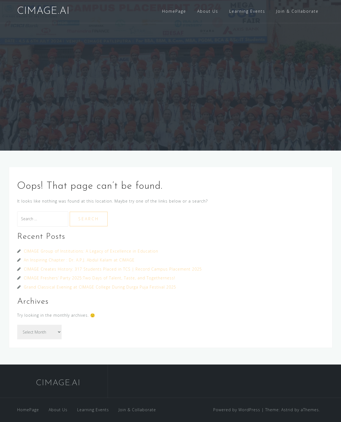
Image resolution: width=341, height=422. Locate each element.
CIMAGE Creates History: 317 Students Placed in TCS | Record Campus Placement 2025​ (113, 269)
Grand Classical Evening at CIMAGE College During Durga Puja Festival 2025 (100, 287)
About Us (207, 11)
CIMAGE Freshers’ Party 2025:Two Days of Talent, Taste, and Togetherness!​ (99, 278)
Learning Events (247, 11)
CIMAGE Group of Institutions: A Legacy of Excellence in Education (91, 251)
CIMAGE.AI (43, 11)
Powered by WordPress (236, 409)
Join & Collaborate (297, 11)
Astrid (287, 409)
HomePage (174, 11)
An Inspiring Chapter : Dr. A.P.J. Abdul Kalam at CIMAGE (79, 260)
